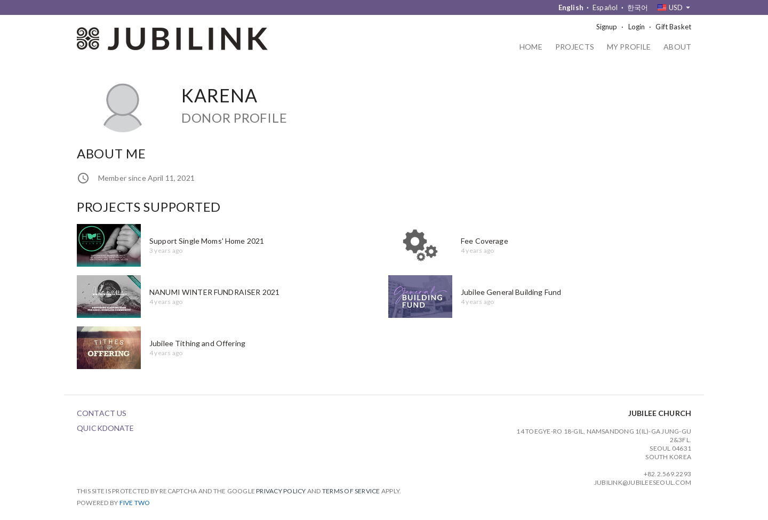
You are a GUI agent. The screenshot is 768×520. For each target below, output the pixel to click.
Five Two (134, 503)
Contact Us (101, 413)
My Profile (629, 47)
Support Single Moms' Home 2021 (206, 240)
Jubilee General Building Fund (511, 292)
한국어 (638, 7)
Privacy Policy (281, 491)
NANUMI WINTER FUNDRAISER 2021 (214, 292)
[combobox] (674, 7)
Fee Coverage (484, 240)
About (677, 47)
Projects (574, 47)
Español (605, 7)
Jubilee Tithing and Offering (197, 343)
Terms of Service (351, 491)
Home (530, 47)
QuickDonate (105, 428)
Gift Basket (673, 26)
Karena (219, 95)
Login (636, 26)
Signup (607, 26)
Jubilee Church (659, 413)
